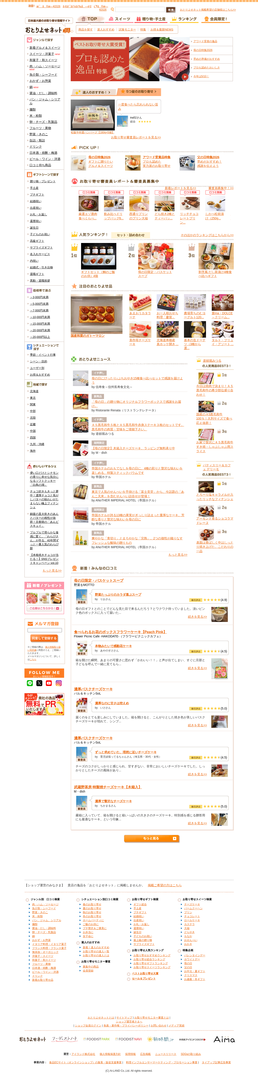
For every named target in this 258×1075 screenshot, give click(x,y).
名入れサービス (40, 254)
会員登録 (88, 970)
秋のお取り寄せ (92, 912)
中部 (33, 411)
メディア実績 (176, 1025)
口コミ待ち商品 (40, 165)
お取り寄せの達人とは (96, 955)
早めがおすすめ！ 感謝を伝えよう (209, 161)
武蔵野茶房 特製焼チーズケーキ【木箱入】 (108, 787)
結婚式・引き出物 (41, 267)
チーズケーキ (192, 904)
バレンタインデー (194, 955)
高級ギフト (37, 241)
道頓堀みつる (212, 360)
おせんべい (190, 940)
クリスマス (190, 975)
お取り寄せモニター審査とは (151, 1017)
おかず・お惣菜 (40, 81)
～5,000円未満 (39, 303)
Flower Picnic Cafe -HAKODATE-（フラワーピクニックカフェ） (118, 636)
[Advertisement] (129, 863)
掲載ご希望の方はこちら (165, 885)
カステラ (189, 924)
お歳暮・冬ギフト (194, 979)
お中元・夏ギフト (194, 971)
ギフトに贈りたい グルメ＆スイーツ (100, 161)
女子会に (88, 936)
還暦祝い (35, 221)
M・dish (79, 791)
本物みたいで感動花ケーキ (113, 646)
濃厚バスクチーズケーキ (93, 689)
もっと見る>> (52, 570)
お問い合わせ (159, 1025)
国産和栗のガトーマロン (88, 335)
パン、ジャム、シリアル (46, 920)
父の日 (188, 967)
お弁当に (88, 932)
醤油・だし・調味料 (43, 93)
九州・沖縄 (37, 444)
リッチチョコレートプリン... (189, 218)
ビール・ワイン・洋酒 (45, 159)
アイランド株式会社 (83, 1054)
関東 (33, 404)
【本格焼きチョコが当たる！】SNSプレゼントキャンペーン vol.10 (44, 559)
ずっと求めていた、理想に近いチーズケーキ (126, 752)
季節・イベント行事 (43, 354)
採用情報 (130, 1054)
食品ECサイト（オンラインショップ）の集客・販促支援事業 (85, 1062)
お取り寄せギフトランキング (151, 963)
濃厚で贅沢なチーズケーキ (113, 801)
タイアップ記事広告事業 (216, 1062)
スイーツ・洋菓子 (42, 54)
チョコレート (192, 916)
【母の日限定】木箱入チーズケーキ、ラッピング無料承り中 (133, 448)
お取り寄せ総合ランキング (149, 959)
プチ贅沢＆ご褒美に (95, 928)
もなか (188, 936)
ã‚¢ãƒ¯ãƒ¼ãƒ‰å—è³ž (77, 6)
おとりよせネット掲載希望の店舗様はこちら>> (208, 9)
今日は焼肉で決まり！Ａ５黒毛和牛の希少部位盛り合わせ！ (214, 390)
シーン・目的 (38, 361)
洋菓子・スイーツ (42, 956)
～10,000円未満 (40, 317)
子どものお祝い (40, 234)
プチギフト (37, 194)
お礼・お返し (38, 214)
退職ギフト (37, 274)
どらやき (189, 932)
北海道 (34, 391)
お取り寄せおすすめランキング (152, 955)
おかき (188, 944)
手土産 (34, 188)
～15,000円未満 (40, 323)
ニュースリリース (165, 1054)
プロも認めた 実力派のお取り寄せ (157, 161)
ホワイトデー (192, 959)
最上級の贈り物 (143, 940)
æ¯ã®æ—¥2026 (48, 6)
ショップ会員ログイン (88, 1025)
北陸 (33, 417)
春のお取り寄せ (92, 904)
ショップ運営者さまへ (129, 1021)
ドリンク (36, 146)
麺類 (33, 109)
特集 (143, 29)
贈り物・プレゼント (43, 181)
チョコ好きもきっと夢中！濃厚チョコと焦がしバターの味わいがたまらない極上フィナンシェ (44, 499)
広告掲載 (145, 1054)
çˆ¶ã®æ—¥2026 (101, 8)
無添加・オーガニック (45, 952)
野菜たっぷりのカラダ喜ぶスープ (118, 594)
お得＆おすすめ (40, 374)
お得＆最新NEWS (161, 29)
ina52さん (136, 117)
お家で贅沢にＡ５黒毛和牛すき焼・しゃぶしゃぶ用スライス (214, 447)
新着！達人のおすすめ (96, 947)
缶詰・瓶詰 (37, 140)
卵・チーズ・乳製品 (43, 122)
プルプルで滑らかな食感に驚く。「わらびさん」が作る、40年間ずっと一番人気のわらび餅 (44, 540)
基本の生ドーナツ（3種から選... (195, 344)
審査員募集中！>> (221, 188)
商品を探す (85, 29)
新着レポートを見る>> (180, 188)
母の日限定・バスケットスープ (98, 580)
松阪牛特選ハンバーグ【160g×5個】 (92, 132)
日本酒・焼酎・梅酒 (43, 152)
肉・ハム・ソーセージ (45, 66)
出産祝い (35, 207)
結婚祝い (35, 201)
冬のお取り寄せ (92, 916)
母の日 (188, 963)
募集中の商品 (91, 966)
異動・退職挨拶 (40, 280)
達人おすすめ (105, 29)
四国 (33, 437)
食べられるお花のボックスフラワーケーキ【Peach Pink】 (120, 632)
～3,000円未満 (39, 297)
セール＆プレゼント (144, 978)
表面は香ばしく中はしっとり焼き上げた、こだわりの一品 (214, 547)
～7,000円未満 (39, 310)
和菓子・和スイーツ (43, 60)
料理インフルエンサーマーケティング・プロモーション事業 (161, 1062)
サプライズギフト (41, 247)
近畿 (33, 424)
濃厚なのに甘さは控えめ (112, 703)
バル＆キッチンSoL (87, 693)
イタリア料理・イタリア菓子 (49, 944)
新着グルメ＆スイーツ (45, 47)
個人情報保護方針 (110, 1054)
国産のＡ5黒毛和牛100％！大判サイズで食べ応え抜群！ (214, 418)
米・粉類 (36, 115)
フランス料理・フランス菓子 (49, 948)
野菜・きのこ (39, 134)
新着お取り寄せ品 (42, 979)
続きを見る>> (197, 616)
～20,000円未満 (40, 330)
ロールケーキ (192, 920)
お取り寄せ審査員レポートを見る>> (136, 137)
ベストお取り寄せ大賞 (145, 973)
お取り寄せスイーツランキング (152, 967)
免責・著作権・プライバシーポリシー (126, 1025)
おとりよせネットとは (101, 1017)
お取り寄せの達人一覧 (96, 951)
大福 (186, 928)
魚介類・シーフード (43, 74)
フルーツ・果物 (40, 128)
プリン (188, 912)
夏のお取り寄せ (92, 908)
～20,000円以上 (40, 337)
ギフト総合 (140, 904)
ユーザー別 (37, 368)
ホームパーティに (93, 920)
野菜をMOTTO (84, 585)
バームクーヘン (193, 908)
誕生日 (34, 227)
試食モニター (127, 29)
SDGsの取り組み (191, 1054)
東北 (33, 397)
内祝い (34, 260)
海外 (33, 450)
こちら (33, 659)
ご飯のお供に (91, 924)
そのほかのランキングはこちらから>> (207, 235)
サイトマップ (124, 1017)
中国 (33, 431)
